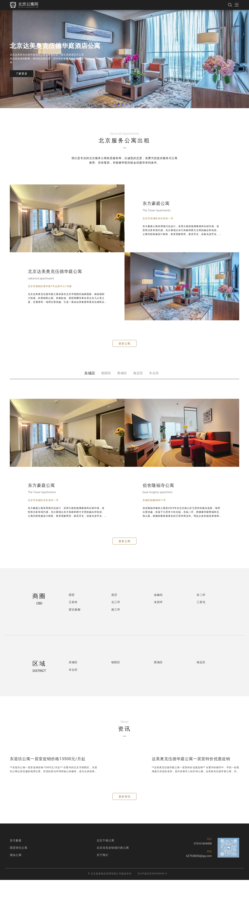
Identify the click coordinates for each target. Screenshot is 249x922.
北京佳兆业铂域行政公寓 (113, 847)
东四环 (158, 602)
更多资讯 (124, 796)
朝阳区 (106, 373)
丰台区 (154, 373)
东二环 (201, 594)
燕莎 (114, 594)
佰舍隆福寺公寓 (158, 485)
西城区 (122, 373)
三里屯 (201, 602)
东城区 (89, 373)
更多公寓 (124, 343)
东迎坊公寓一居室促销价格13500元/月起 (47, 758)
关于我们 (102, 855)
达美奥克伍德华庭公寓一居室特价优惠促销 (191, 758)
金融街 (158, 594)
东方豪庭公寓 (156, 203)
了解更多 (21, 73)
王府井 (73, 602)
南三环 (115, 609)
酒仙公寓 (16, 855)
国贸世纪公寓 (18, 847)
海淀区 (138, 373)
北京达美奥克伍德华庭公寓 (55, 271)
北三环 (115, 602)
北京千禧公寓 (105, 840)
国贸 (72, 594)
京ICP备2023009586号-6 (152, 873)
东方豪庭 (16, 840)
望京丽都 (75, 609)
